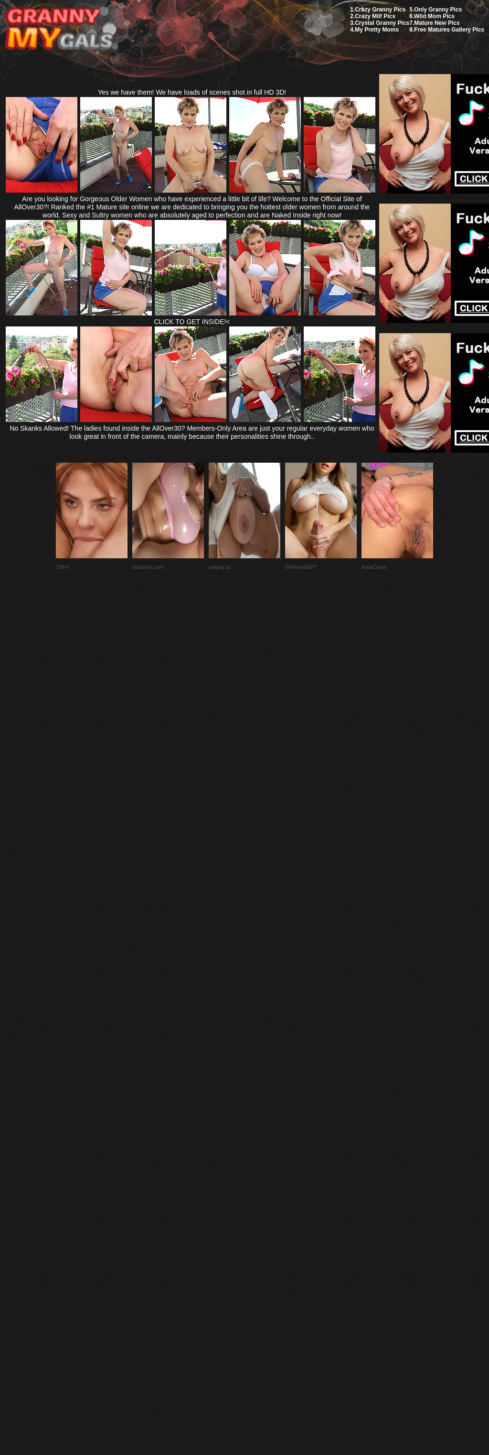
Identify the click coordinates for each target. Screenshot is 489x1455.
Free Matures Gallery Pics (449, 29)
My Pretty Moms (377, 29)
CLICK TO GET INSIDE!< (192, 322)
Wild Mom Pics (434, 16)
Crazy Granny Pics (380, 9)
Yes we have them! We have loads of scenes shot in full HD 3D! (192, 92)
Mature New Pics (436, 23)
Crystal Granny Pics (382, 23)
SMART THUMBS (261, 1229)
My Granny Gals (59, 29)
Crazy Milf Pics (375, 16)
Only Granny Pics (438, 9)
